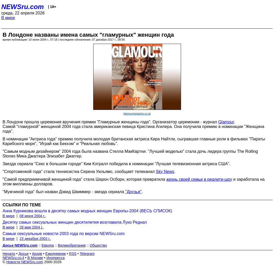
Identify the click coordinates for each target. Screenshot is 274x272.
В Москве (35, 258)
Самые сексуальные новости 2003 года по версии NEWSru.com (63, 233)
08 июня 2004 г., (32, 216)
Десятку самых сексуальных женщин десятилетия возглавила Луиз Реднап (75, 222)
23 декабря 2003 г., (35, 239)
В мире (8, 18)
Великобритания (72, 245)
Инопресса (55, 258)
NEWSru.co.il (13, 258)
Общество (98, 245)
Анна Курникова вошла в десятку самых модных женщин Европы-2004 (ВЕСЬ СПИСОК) (87, 211)
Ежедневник (55, 254)
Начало (9, 254)
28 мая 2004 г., (31, 227)
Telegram (87, 254)
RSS (72, 254)
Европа (48, 245)
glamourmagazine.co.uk (137, 113)
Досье (23, 254)
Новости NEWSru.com (24, 262)
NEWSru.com (22, 7)
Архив (37, 254)
